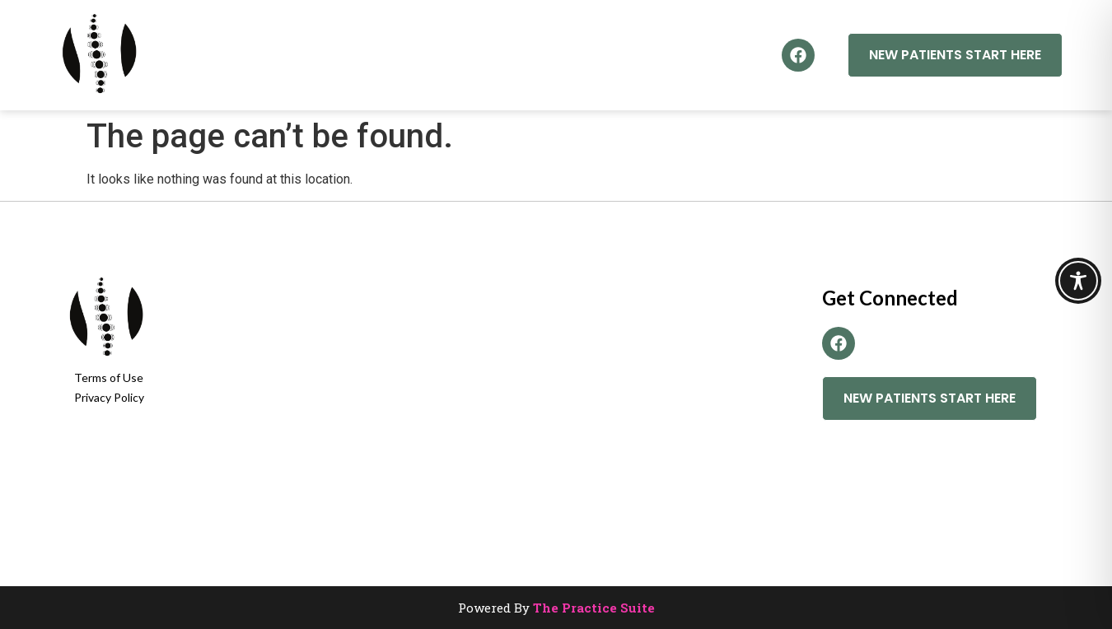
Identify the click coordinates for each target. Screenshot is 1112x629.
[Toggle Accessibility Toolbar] (1078, 280)
